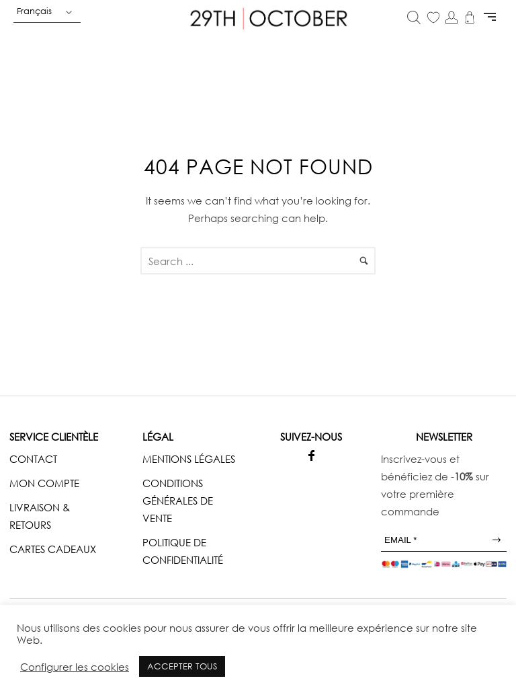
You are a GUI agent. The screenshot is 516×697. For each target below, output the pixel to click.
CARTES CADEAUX (52, 549)
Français (34, 10)
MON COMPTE (44, 483)
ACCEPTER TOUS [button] (182, 666)
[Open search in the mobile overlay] (414, 18)
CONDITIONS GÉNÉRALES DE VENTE (177, 500)
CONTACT (33, 459)
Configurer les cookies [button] (74, 667)
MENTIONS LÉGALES (188, 459)
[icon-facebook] (311, 456)
